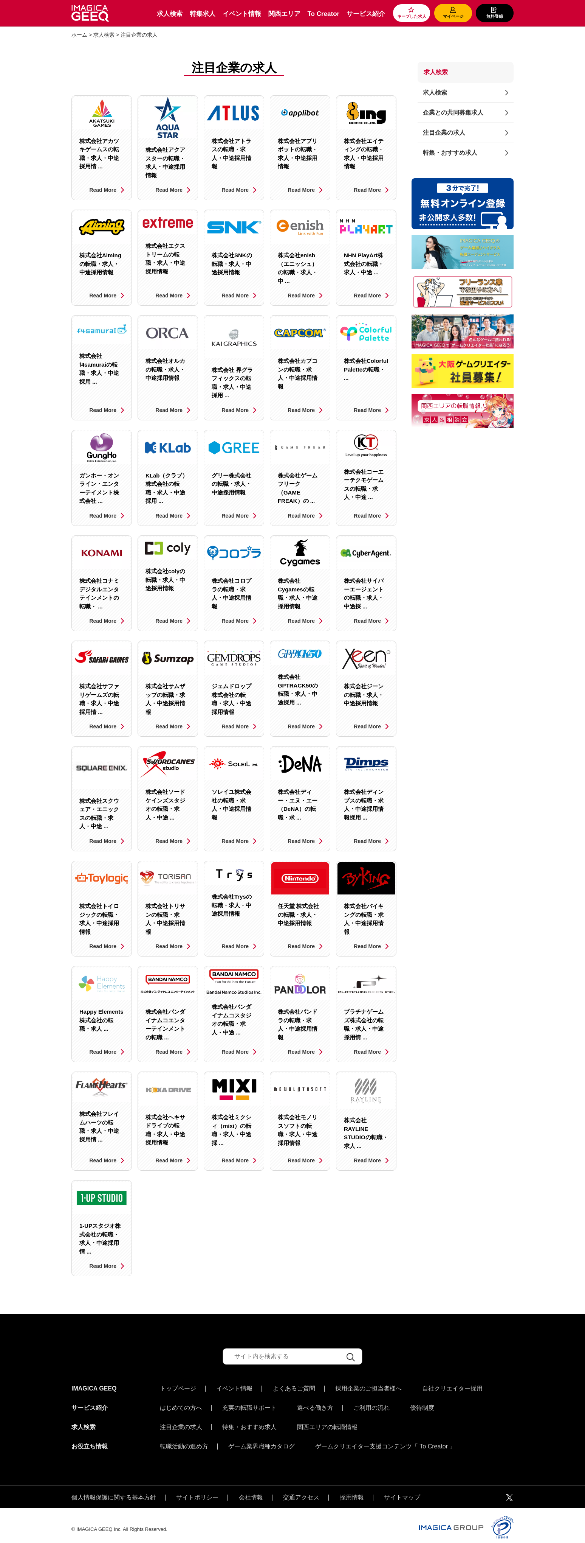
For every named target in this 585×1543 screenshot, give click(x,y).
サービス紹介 (366, 13)
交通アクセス (301, 1490)
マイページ (453, 16)
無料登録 (494, 16)
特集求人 (202, 13)
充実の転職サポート (249, 1406)
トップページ (178, 1389)
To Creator (323, 13)
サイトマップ (402, 1490)
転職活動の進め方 (184, 1441)
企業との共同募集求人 (453, 112)
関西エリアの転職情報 (327, 1423)
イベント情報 (242, 13)
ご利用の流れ (371, 1406)
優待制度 (422, 1406)
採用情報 (352, 1490)
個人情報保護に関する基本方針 (113, 1490)
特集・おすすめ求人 (450, 152)
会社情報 (251, 1490)
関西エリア (284, 13)
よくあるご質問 (294, 1389)
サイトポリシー (197, 1490)
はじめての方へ (181, 1406)
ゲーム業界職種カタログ (261, 1441)
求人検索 (170, 13)
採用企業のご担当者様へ (368, 1389)
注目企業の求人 (444, 132)
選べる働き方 (315, 1406)
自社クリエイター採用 (452, 1389)
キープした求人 (411, 16)
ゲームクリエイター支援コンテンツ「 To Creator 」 (385, 1441)
